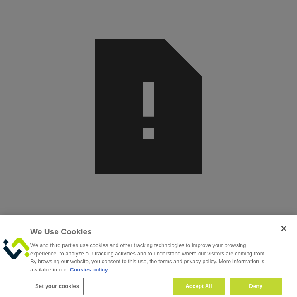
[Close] (284, 231)
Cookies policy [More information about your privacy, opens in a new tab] (89, 272)
